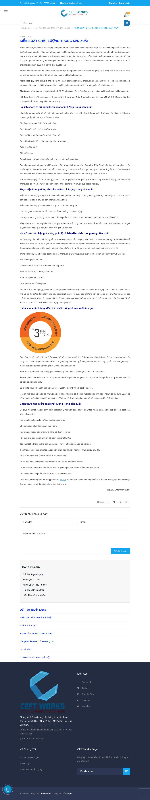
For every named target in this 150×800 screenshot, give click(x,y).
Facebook (86, 682)
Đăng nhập (124, 3)
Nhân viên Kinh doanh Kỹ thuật (36, 617)
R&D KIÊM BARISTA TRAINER (36, 633)
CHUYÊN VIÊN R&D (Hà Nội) (35, 657)
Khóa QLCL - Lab (31, 579)
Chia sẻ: (101, 502)
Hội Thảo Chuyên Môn (33, 590)
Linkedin (86, 700)
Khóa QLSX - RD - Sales (35, 585)
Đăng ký (112, 3)
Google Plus (88, 694)
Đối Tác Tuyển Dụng (33, 574)
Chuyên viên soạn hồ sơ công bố (37, 641)
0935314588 (49, 3)
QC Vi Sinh (25, 649)
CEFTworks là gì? (30, 757)
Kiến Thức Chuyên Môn (34, 595)
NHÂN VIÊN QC (28, 625)
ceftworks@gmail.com (71, 3)
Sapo (68, 793)
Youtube (86, 706)
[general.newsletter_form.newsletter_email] (103, 771)
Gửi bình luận (120, 551)
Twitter (85, 688)
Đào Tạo (26, 763)
